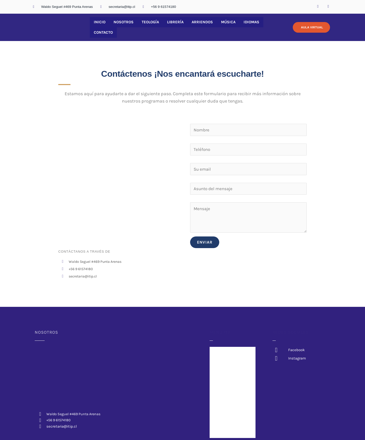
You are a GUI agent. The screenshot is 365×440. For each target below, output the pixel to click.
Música (218, 26)
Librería (169, 26)
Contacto (264, 26)
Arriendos (195, 26)
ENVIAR (204, 240)
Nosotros (120, 26)
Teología (146, 26)
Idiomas (240, 26)
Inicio (98, 26)
